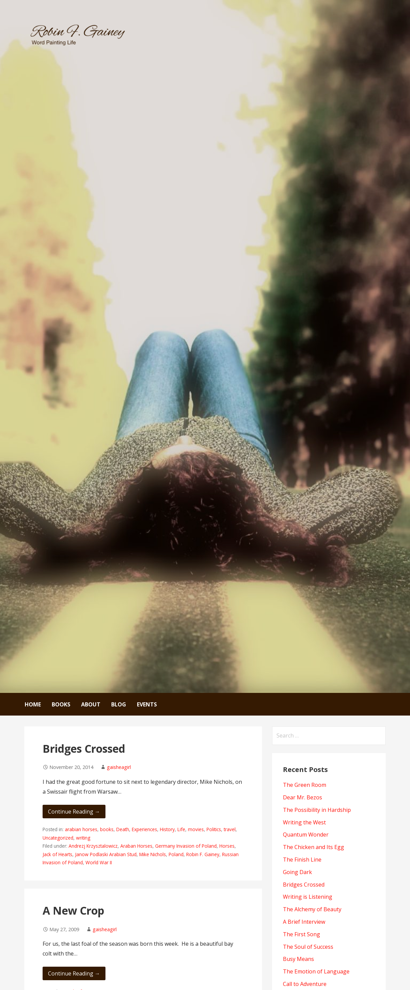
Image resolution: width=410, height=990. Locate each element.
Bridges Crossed (84, 748)
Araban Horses (136, 846)
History (167, 829)
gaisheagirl (119, 767)
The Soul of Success (308, 946)
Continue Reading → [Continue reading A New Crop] (74, 973)
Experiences (144, 829)
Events (147, 704)
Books (61, 704)
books (107, 829)
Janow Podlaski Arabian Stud (106, 854)
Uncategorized (58, 838)
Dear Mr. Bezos (302, 797)
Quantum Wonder (306, 834)
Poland (176, 854)
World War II (99, 862)
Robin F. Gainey (202, 854)
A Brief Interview (304, 921)
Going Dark (297, 872)
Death (122, 829)
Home (33, 704)
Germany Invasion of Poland (186, 846)
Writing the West (304, 822)
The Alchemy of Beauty (312, 909)
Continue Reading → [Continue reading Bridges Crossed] (74, 811)
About (90, 704)
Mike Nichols (152, 854)
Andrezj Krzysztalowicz (93, 846)
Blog (118, 704)
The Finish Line (302, 859)
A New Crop (73, 910)
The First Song (301, 934)
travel (230, 829)
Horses (227, 846)
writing (83, 838)
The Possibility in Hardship (317, 810)
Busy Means (298, 959)
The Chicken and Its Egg (313, 847)
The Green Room (304, 785)
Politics (214, 829)
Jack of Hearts (57, 854)
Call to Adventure (305, 984)
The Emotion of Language (316, 971)
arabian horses (81, 829)
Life (181, 829)
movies (196, 829)
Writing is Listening (307, 896)
